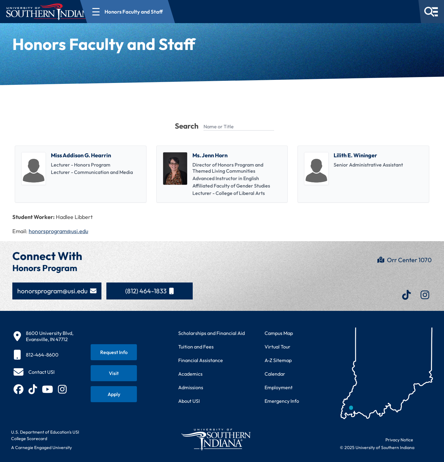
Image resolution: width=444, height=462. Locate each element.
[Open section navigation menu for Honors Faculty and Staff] (150, 11)
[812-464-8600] (43, 354)
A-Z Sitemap (278, 360)
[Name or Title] (239, 127)
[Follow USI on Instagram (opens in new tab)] (62, 389)
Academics (190, 374)
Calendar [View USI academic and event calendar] (275, 374)
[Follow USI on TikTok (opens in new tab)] (32, 389)
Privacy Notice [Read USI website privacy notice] (399, 440)
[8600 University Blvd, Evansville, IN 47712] (43, 336)
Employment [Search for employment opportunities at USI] (279, 387)
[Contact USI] (34, 372)
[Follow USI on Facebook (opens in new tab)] (18, 389)
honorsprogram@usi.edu (58, 231)
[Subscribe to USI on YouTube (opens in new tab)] (47, 389)
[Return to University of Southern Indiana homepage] (215, 439)
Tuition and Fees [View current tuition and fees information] (196, 347)
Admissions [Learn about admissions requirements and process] (190, 387)
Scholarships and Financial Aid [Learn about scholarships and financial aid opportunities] (211, 333)
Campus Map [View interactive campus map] (279, 333)
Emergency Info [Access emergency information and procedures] (282, 401)
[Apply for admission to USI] (114, 394)
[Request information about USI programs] (114, 352)
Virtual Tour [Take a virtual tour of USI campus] (277, 347)
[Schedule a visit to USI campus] (114, 373)
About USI (189, 401)
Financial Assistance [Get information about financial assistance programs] (200, 360)
